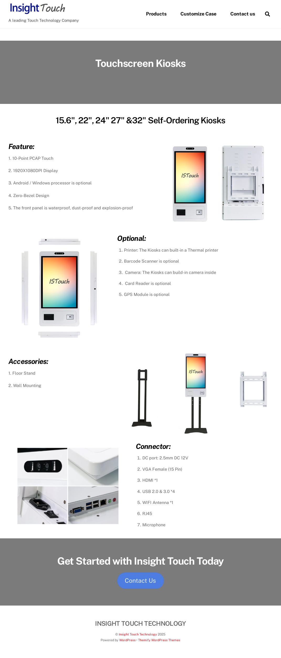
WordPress (127, 640)
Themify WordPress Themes (159, 640)
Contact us (242, 14)
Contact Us (140, 580)
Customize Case (198, 14)
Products (156, 14)
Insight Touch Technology (138, 634)
